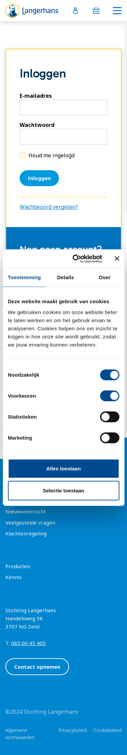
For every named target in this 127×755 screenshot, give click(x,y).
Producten (17, 566)
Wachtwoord (37, 125)
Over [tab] (105, 277)
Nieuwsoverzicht (25, 511)
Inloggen (39, 178)
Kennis (13, 577)
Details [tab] (65, 277)
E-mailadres (36, 95)
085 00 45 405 (28, 643)
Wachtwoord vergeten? (49, 206)
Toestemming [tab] (24, 277)
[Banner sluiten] (116, 258)
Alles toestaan (63, 468)
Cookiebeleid (107, 730)
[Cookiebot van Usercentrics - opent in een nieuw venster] (75, 258)
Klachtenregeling (26, 533)
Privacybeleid (72, 730)
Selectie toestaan (63, 490)
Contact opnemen (37, 666)
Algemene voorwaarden (20, 733)
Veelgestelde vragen (30, 522)
